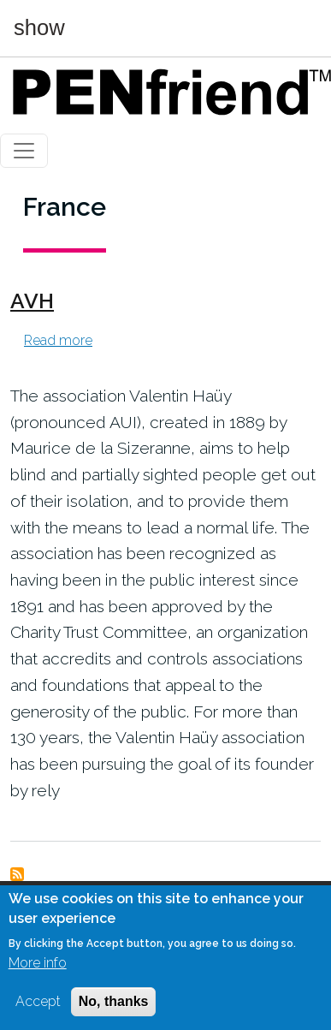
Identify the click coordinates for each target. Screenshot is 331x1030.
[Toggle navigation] (24, 151)
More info (38, 964)
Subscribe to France (17, 874)
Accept (38, 1003)
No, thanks (114, 1003)
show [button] (39, 28)
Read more (58, 340)
